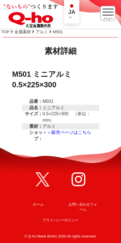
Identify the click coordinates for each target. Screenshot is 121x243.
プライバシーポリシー (60, 220)
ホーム (38, 204)
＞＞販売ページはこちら (67, 132)
